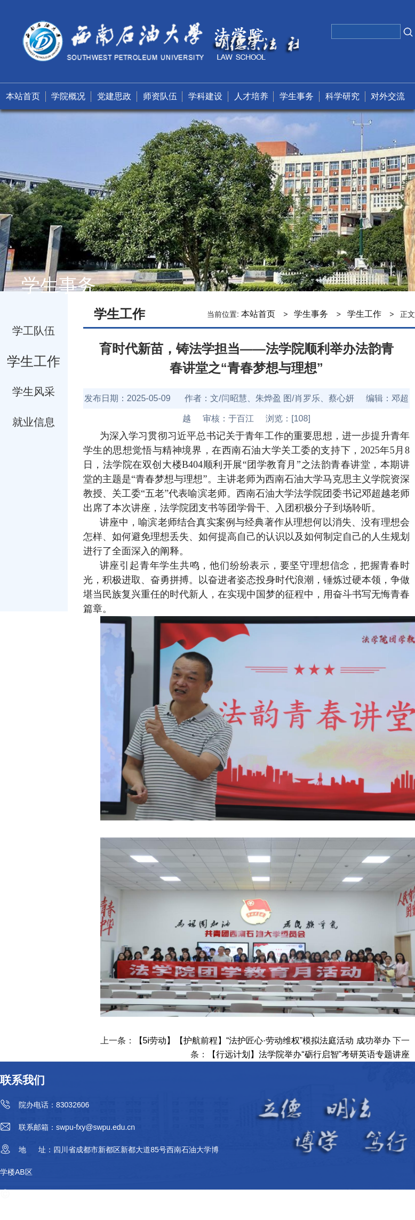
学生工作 (33, 361)
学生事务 (297, 96)
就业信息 (33, 422)
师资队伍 (160, 96)
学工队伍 (33, 331)
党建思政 (114, 96)
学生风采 (33, 391)
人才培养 (251, 96)
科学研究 (342, 96)
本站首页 (23, 96)
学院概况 (68, 96)
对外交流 (388, 96)
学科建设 (205, 96)
